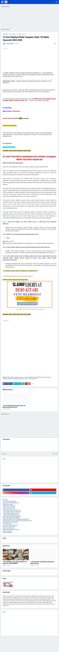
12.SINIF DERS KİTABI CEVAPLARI (11, 514)
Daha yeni (4, 453)
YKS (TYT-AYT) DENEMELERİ (9, 501)
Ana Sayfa (5, 34)
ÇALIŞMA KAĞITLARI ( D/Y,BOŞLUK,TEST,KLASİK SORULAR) (17, 520)
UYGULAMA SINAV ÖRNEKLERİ (10, 525)
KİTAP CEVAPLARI (32, 378)
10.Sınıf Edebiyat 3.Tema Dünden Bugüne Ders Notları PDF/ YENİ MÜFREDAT (15, 562)
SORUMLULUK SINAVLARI (9, 526)
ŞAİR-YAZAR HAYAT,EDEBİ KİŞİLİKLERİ (12, 516)
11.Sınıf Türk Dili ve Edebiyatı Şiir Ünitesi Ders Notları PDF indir (42, 562)
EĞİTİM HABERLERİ (7, 532)
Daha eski (54, 453)
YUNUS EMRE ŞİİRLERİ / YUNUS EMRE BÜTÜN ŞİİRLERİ (16, 519)
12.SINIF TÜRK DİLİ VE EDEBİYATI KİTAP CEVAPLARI (15, 378)
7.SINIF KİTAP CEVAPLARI (9, 507)
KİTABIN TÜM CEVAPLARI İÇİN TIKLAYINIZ (15, 279)
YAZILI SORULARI (7, 523)
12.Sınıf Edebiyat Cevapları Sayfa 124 (17, 34)
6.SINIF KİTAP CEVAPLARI (9, 505)
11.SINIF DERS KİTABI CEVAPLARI (11, 513)
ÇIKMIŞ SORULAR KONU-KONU (10, 522)
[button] (2, 2)
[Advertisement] (29, 338)
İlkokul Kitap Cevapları (8, 504)
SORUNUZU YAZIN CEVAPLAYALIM (11, 529)
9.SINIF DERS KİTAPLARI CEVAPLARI (11, 510)
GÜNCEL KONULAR (7, 531)
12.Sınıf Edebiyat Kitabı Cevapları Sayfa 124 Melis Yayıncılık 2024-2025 (14, 406)
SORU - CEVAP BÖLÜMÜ (8, 528)
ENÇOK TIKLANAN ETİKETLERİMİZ (11, 517)
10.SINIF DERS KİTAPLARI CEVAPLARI (12, 511)
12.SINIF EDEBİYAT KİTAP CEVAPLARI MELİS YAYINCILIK (37, 377)
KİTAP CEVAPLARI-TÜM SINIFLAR (11, 502)
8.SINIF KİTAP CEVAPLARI (9, 508)
